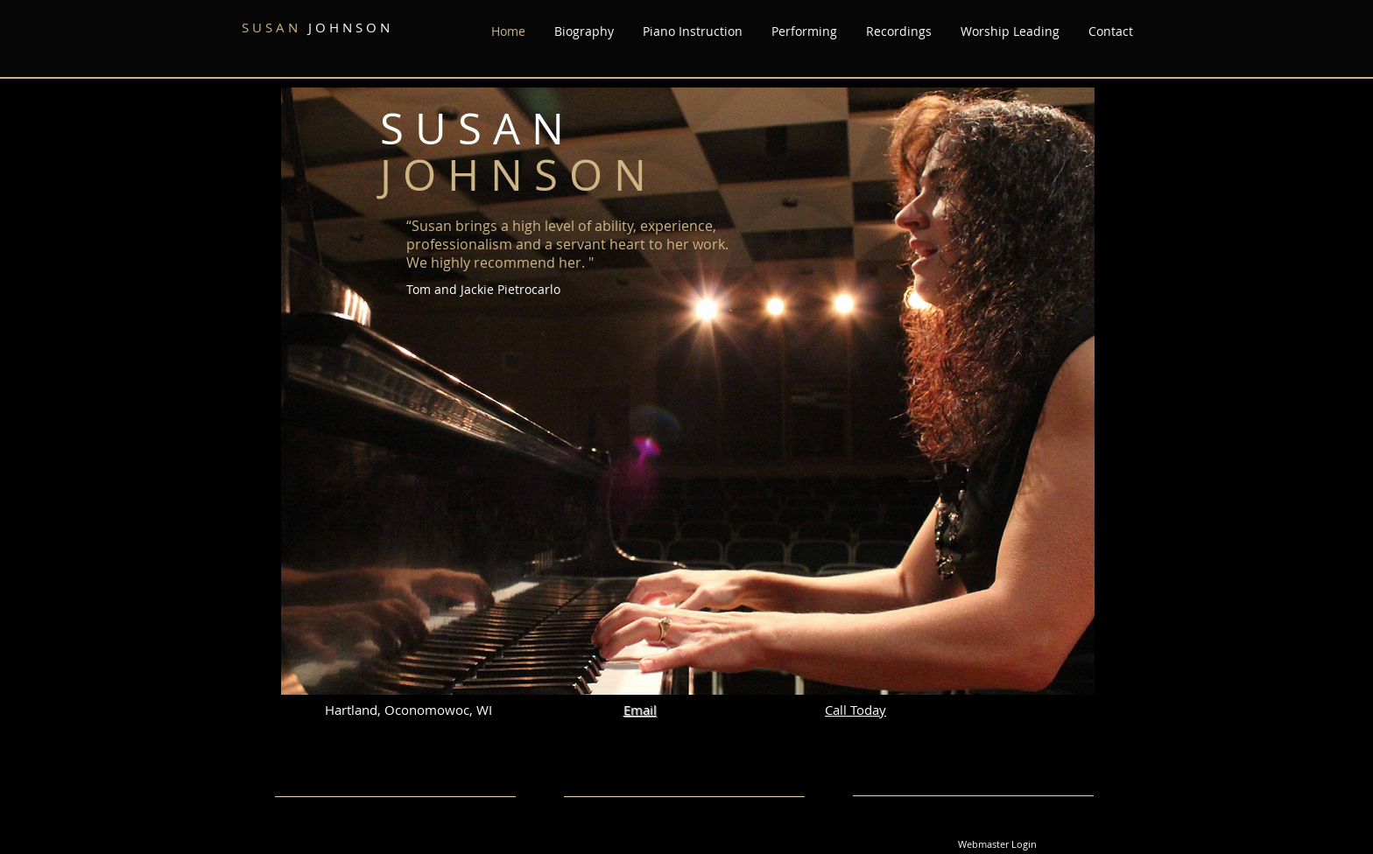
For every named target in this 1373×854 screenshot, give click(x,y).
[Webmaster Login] (997, 845)
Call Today (855, 709)
